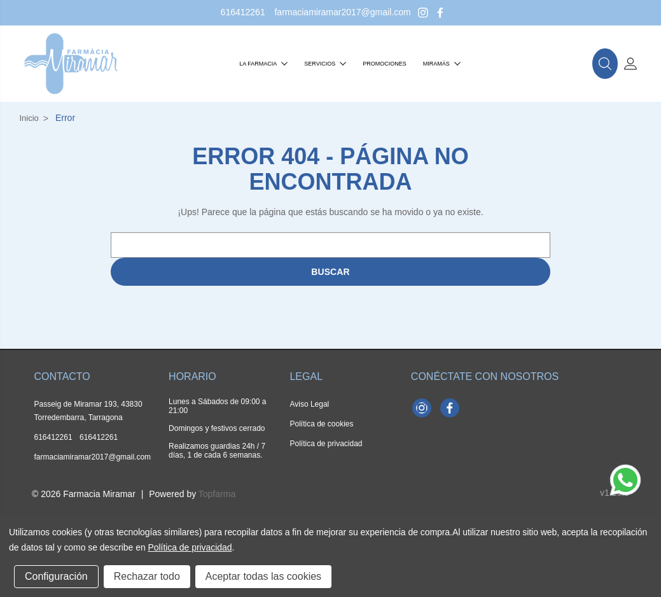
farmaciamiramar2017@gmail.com (342, 12)
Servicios (325, 63)
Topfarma (216, 494)
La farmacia (263, 63)
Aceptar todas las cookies (263, 576)
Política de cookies (321, 423)
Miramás (442, 63)
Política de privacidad (325, 443)
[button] (605, 63)
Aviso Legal (309, 404)
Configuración (56, 576)
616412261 (243, 12)
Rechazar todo (147, 576)
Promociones (385, 63)
